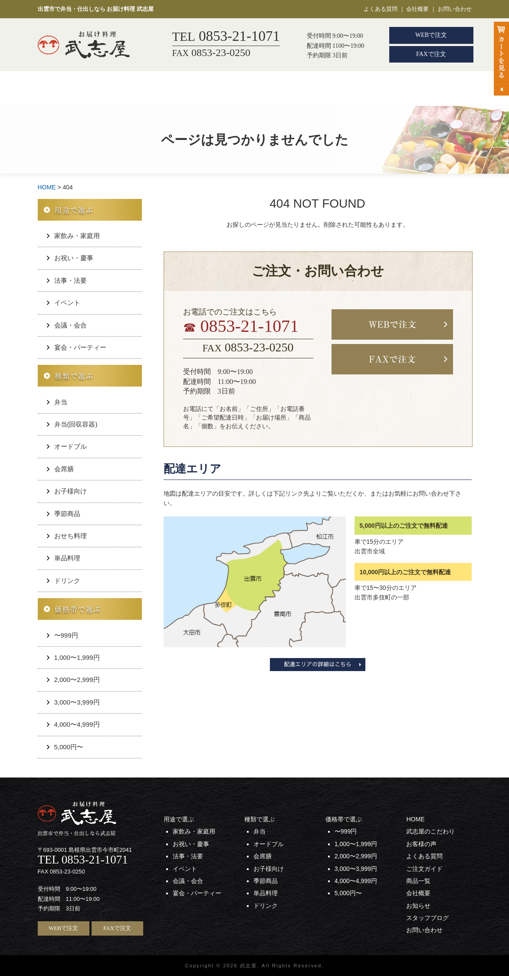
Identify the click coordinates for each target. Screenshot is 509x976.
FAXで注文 (431, 54)
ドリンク (67, 580)
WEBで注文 (431, 35)
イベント (67, 302)
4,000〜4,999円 (77, 724)
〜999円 (66, 635)
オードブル (70, 446)
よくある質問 (380, 9)
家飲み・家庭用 (77, 235)
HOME (64, 88)
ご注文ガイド (388, 88)
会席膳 (216, 88)
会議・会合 (70, 325)
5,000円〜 (69, 747)
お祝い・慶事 (73, 257)
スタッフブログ (427, 917)
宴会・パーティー (80, 347)
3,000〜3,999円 (77, 702)
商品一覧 (443, 88)
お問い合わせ (455, 9)
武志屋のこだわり (270, 88)
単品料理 (67, 558)
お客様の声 (331, 88)
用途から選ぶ (119, 88)
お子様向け (70, 491)
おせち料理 (70, 535)
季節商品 (67, 513)
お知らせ (418, 905)
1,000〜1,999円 (77, 657)
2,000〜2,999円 (77, 679)
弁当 (169, 88)
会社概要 (417, 9)
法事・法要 (70, 280)
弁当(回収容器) (76, 424)
